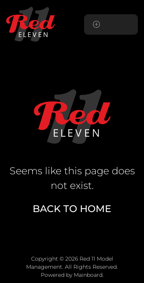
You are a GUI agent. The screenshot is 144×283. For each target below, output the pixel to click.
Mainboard (88, 274)
